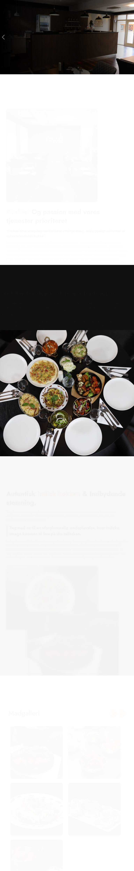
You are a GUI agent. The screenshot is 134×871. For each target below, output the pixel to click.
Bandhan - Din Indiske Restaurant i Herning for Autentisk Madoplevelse (72, 860)
